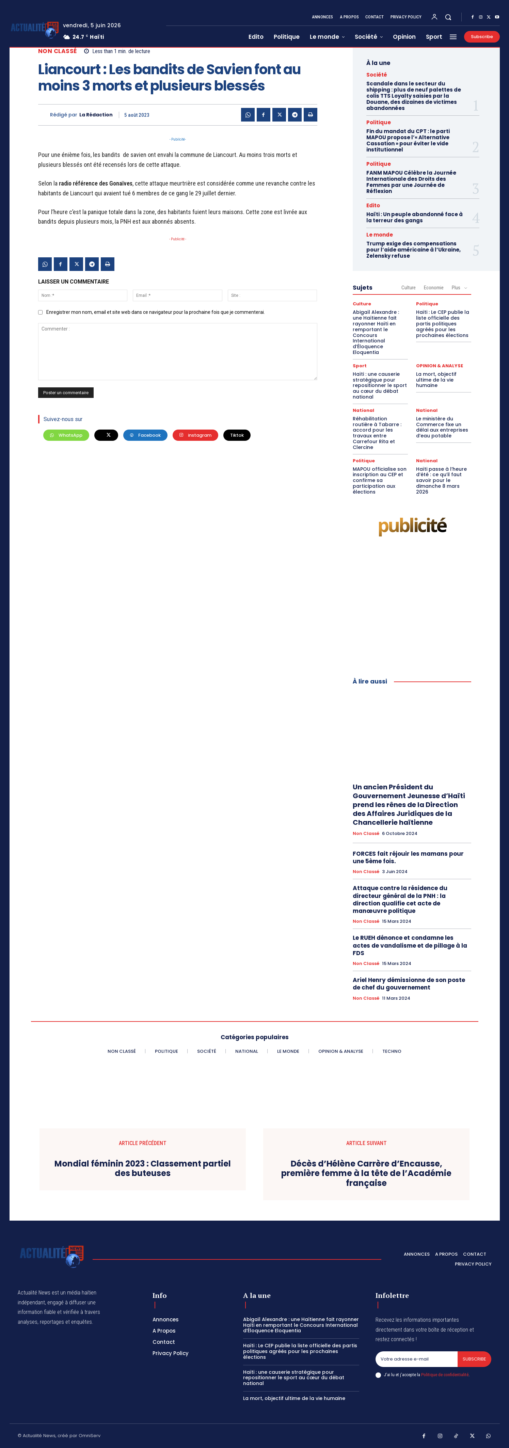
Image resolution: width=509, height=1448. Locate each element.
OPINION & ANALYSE (439, 366)
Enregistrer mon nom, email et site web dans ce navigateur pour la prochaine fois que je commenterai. (155, 312)
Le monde (379, 234)
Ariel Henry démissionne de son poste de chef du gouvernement (409, 984)
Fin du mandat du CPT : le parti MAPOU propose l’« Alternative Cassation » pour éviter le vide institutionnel (408, 140)
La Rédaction (96, 115)
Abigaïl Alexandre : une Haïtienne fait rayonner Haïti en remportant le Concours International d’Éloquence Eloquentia (376, 332)
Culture (408, 288)
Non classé (57, 51)
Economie (434, 288)
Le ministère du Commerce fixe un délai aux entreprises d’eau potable (442, 427)
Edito (373, 205)
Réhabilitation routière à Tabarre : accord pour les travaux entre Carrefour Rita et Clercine (377, 433)
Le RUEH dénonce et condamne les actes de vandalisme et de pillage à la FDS (410, 945)
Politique (378, 122)
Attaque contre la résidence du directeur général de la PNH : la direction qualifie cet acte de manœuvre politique (400, 899)
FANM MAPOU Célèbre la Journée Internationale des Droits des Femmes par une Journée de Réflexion (411, 182)
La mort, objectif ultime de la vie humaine (436, 380)
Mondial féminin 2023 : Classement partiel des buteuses (142, 1169)
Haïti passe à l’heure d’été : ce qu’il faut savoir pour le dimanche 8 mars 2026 (441, 480)
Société (376, 74)
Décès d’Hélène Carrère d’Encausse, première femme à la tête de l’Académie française (366, 1173)
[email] (417, 1359)
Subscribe (474, 1359)
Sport (360, 366)
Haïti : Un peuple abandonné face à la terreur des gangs (414, 217)
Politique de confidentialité (444, 1374)
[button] (448, 17)
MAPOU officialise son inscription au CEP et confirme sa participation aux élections (380, 480)
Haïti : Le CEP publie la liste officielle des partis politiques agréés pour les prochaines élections (442, 323)
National (363, 410)
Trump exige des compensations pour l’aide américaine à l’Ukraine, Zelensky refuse (413, 249)
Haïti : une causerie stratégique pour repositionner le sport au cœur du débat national (380, 385)
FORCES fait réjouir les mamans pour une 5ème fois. (408, 857)
